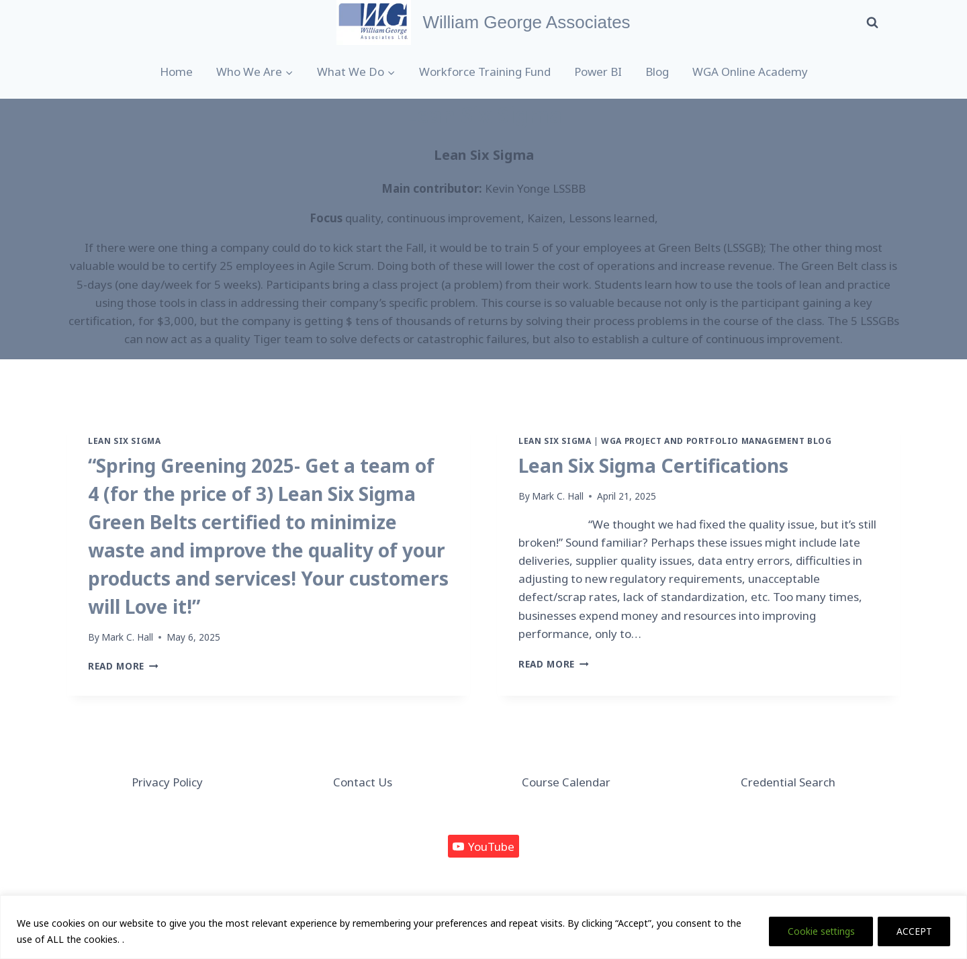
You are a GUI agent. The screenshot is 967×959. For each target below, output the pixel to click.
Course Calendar (566, 782)
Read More (123, 665)
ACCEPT (913, 931)
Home (176, 71)
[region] (483, 927)
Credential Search (788, 782)
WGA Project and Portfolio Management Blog (716, 440)
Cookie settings (816, 931)
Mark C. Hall (127, 637)
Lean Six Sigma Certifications (653, 465)
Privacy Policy (167, 782)
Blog (657, 71)
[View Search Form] (872, 22)
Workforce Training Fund (485, 71)
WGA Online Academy (750, 71)
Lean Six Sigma (124, 440)
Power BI (598, 71)
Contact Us (362, 782)
